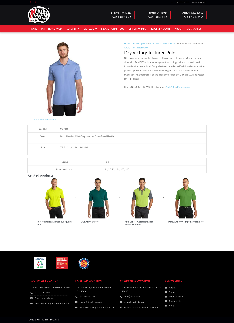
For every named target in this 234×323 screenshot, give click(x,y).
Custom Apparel (140, 43)
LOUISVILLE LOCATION (44, 280)
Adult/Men (129, 47)
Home (33, 28)
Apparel (73, 28)
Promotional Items (112, 28)
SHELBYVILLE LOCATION (135, 280)
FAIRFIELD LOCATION (88, 280)
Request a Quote (160, 28)
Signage (90, 28)
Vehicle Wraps (137, 28)
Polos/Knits (155, 43)
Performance (169, 43)
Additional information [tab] (45, 119)
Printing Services (52, 28)
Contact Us (194, 28)
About (178, 28)
